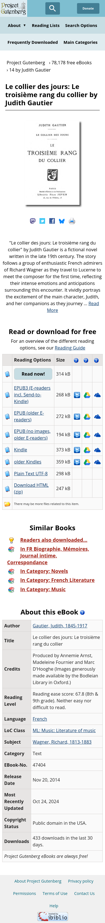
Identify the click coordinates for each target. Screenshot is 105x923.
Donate (88, 8)
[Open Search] (52, 8)
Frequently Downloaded (33, 42)
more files (42, 504)
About (17, 25)
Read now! (33, 374)
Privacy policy (81, 881)
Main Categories (81, 42)
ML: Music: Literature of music (64, 730)
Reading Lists (46, 25)
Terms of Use (55, 893)
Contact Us (84, 893)
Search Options (81, 25)
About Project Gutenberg (37, 881)
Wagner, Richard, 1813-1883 (62, 742)
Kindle (20, 450)
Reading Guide (70, 348)
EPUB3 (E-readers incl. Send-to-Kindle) (32, 395)
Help (54, 905)
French (40, 719)
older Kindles (27, 462)
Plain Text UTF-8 (31, 473)
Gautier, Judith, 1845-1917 (60, 626)
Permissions (24, 893)
